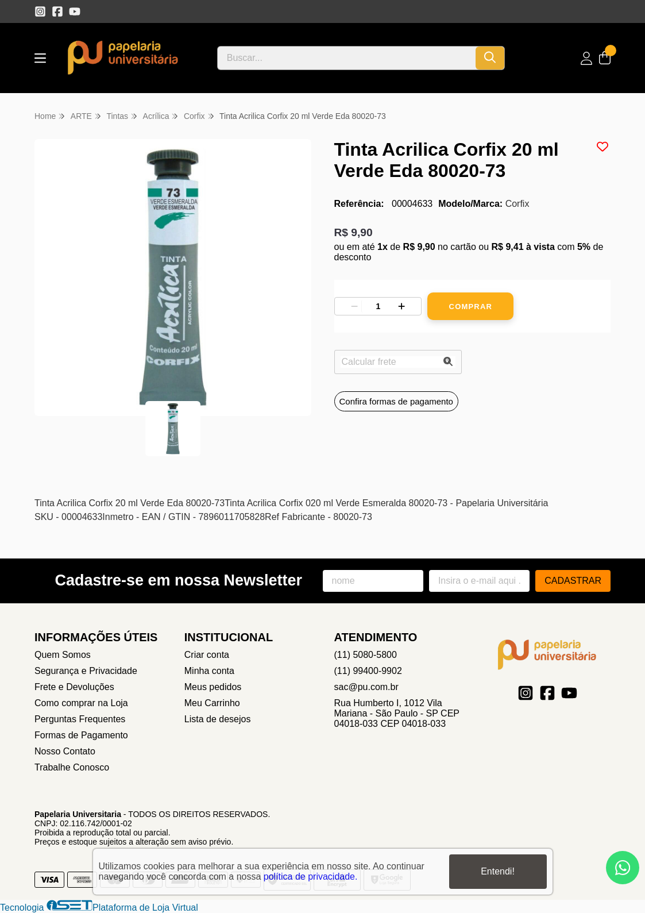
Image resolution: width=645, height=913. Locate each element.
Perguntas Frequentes (79, 719)
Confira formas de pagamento (396, 401)
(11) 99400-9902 (368, 671)
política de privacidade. (311, 876)
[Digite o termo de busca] (347, 58)
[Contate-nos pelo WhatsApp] (622, 867)
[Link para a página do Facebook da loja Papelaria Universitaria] (57, 11)
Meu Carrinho (212, 703)
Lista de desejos (217, 719)
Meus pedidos (213, 687)
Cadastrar (572, 580)
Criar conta (206, 655)
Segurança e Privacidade (85, 671)
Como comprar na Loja (81, 703)
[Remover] (354, 306)
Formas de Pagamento (81, 735)
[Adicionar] (401, 306)
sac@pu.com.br (366, 687)
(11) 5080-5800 (365, 655)
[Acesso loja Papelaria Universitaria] (586, 58)
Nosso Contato (64, 751)
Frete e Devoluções (74, 687)
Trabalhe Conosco (71, 767)
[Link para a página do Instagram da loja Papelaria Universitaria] (40, 11)
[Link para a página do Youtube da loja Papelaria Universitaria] (74, 11)
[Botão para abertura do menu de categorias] (40, 58)
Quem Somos (62, 655)
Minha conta (209, 671)
